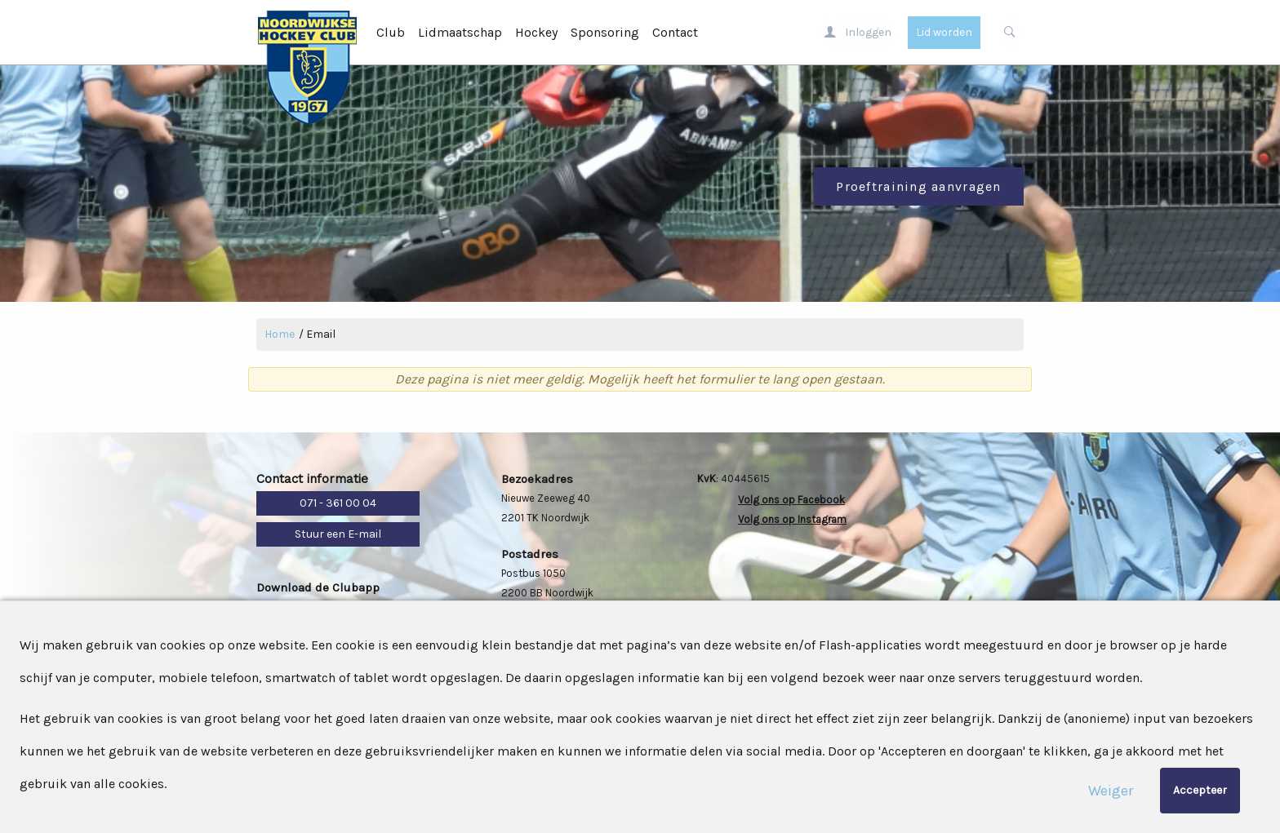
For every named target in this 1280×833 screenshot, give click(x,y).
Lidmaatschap (460, 32)
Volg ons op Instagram (792, 519)
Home (279, 334)
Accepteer (1200, 790)
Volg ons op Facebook (791, 500)
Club (390, 32)
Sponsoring (605, 32)
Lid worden (944, 32)
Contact (675, 32)
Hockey (536, 32)
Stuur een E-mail (338, 534)
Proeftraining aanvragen (918, 186)
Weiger (1110, 791)
